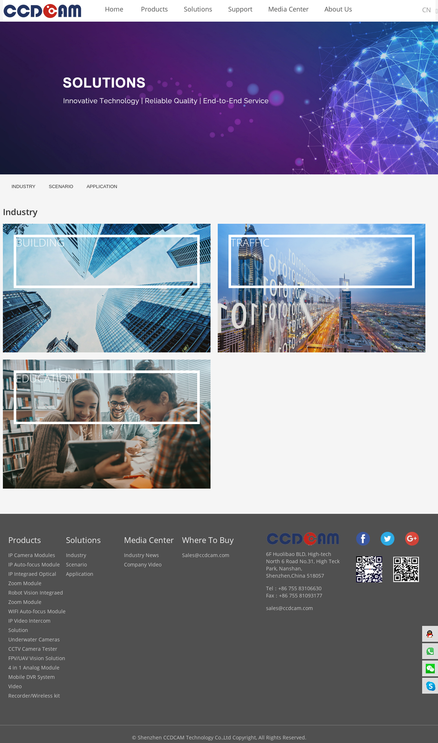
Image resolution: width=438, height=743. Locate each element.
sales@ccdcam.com (289, 608)
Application (102, 186)
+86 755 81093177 (300, 595)
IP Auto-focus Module (34, 564)
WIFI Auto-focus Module (37, 611)
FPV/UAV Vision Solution (36, 658)
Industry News (141, 555)
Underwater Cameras (34, 639)
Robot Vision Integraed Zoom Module (35, 597)
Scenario (61, 186)
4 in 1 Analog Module (33, 667)
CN (426, 9)
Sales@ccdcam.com (205, 555)
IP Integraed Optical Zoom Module (32, 578)
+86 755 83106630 (300, 588)
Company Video (143, 564)
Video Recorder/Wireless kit (34, 691)
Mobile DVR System (31, 676)
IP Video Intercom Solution (29, 625)
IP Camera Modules (31, 555)
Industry (23, 186)
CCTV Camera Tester (32, 648)
